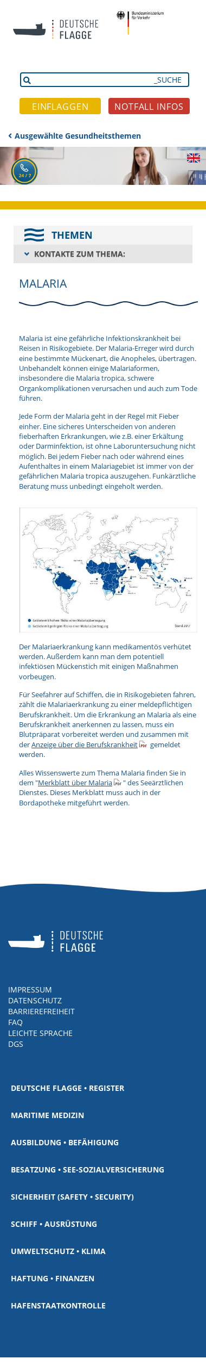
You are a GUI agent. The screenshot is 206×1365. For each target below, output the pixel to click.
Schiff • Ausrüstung (54, 1224)
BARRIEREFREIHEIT (41, 1011)
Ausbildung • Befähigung (65, 1142)
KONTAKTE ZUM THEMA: (79, 254)
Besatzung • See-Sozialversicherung (87, 1169)
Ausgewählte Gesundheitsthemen (78, 136)
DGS (15, 1044)
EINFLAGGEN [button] (60, 107)
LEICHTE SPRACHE (40, 1033)
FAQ (15, 1022)
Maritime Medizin (47, 1115)
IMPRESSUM (30, 989)
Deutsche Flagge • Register (67, 1088)
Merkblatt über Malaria (75, 782)
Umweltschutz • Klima (58, 1251)
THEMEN (72, 234)
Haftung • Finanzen (52, 1278)
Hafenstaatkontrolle (58, 1305)
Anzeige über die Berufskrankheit (84, 744)
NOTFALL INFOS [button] (149, 107)
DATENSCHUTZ (35, 1000)
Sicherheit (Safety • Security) (72, 1197)
